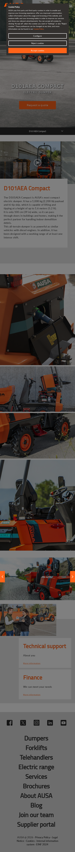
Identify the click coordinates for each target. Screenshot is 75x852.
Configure (37, 36)
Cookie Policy (39, 29)
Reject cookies (37, 43)
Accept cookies (37, 50)
